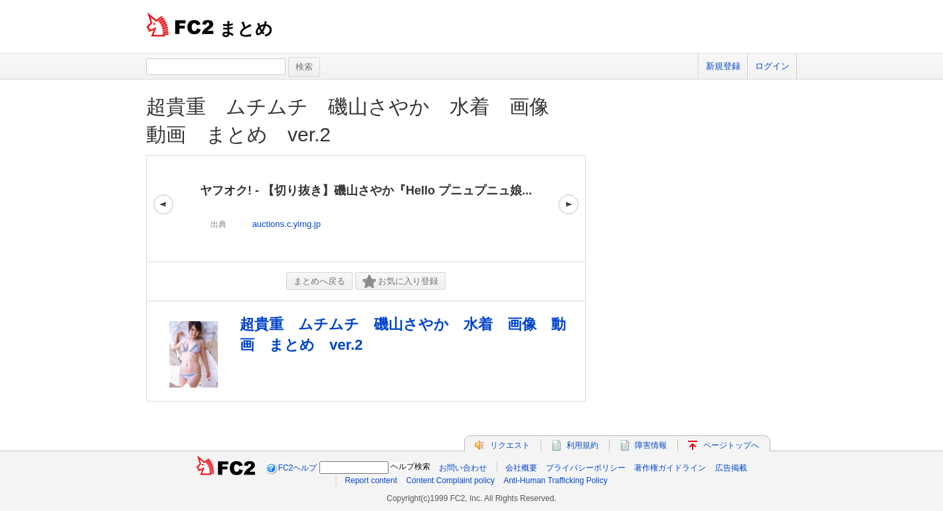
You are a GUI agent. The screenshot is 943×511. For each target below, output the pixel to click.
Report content (371, 480)
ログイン (772, 66)
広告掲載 (731, 468)
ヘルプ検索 (410, 467)
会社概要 (521, 468)
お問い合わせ (463, 468)
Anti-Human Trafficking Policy (555, 480)
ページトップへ (731, 445)
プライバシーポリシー (586, 468)
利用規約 (582, 445)
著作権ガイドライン (670, 468)
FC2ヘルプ (297, 468)
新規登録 (723, 66)
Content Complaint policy (450, 480)
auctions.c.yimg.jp (286, 224)
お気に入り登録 (400, 282)
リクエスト (510, 445)
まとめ (246, 28)
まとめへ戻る (319, 281)
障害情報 (651, 445)
